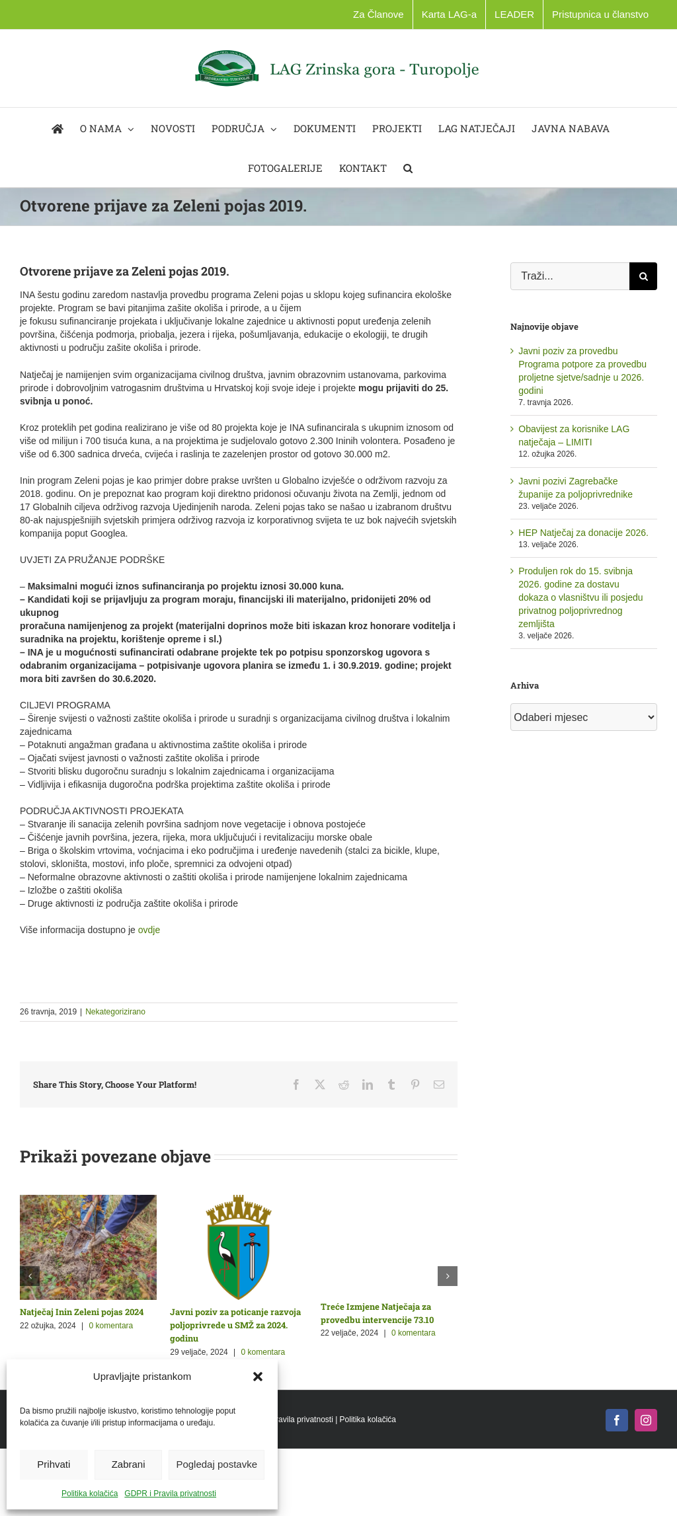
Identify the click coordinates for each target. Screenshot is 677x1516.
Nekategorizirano (115, 1011)
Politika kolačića (89, 1493)
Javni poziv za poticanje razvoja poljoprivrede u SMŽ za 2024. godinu (235, 1325)
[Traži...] (569, 276)
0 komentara (111, 1325)
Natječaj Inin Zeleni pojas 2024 (81, 1312)
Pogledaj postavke (216, 1464)
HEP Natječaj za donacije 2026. (583, 532)
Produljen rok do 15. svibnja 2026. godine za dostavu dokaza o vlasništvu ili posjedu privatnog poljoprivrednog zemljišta (580, 597)
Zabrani (128, 1464)
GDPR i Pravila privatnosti (170, 1493)
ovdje (149, 930)
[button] (257, 1376)
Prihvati (53, 1464)
